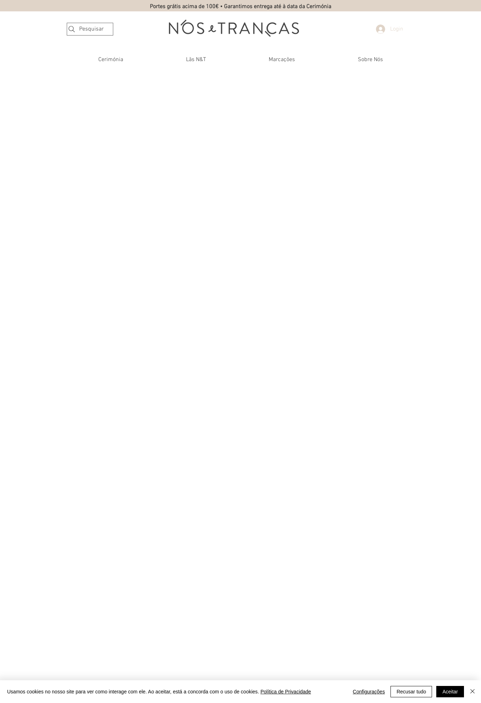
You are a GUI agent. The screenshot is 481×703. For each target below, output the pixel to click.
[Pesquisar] (90, 29)
